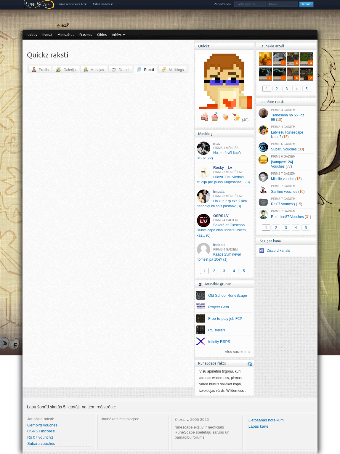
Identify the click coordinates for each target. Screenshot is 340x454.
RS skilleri (216, 330)
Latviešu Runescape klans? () (286, 132)
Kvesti (47, 34)
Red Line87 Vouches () (286, 214)
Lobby (32, 34)
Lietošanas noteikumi (266, 420)
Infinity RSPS (219, 342)
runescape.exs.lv (71, 4)
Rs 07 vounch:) (40, 437)
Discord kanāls (278, 250)
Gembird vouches (42, 425)
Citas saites (101, 4)
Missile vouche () (286, 177)
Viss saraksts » (238, 351)
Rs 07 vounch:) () (286, 202)
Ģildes (102, 34)
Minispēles (65, 34)
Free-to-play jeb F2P (225, 319)
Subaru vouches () (286, 147)
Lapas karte (258, 426)
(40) (245, 120)
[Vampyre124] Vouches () (286, 162)
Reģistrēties (222, 4)
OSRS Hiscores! (41, 431)
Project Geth (218, 307)
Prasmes (85, 34)
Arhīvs (116, 34)
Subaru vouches (41, 443)
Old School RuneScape (227, 295)
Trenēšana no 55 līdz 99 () (286, 115)
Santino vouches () (286, 189)
